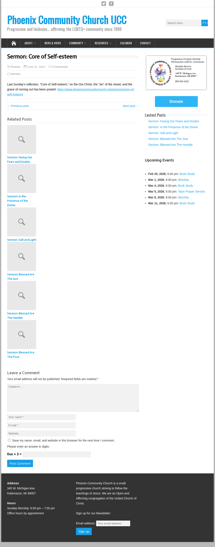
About (29, 43)
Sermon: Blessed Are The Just (20, 277)
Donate (176, 101)
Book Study (187, 174)
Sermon (16, 74)
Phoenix (15, 66)
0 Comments (60, 66)
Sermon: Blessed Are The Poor (20, 355)
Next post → (131, 106)
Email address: (103, 528)
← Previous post (18, 106)
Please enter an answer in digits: (28, 451)
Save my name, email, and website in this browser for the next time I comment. (63, 445)
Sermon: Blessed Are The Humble (20, 316)
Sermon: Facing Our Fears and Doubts (19, 160)
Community (76, 43)
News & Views (53, 43)
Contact (145, 43)
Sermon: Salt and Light (21, 240)
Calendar (126, 43)
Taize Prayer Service (191, 191)
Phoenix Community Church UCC (66, 19)
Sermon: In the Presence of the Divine (17, 201)
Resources (101, 43)
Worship (183, 179)
